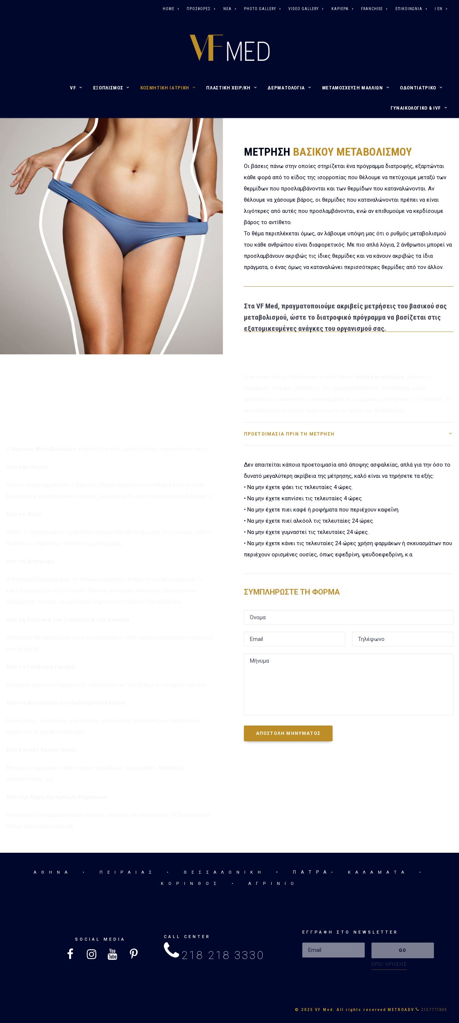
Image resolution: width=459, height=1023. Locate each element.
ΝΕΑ (229, 9)
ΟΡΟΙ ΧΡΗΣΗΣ (389, 964)
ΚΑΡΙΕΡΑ (342, 9)
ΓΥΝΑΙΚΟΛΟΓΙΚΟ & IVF (419, 108)
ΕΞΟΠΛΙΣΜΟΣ (111, 88)
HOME (171, 9)
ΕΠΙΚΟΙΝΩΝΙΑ (411, 9)
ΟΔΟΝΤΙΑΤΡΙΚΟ (421, 88)
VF (76, 88)
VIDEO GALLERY (305, 9)
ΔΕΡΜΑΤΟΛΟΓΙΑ (289, 88)
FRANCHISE (374, 9)
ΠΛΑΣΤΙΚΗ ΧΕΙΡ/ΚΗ (231, 88)
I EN (441, 9)
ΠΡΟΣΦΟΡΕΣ (201, 9)
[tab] (348, 433)
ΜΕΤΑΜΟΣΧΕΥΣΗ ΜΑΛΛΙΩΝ (355, 88)
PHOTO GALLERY (262, 9)
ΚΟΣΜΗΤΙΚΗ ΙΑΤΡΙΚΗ (168, 88)
